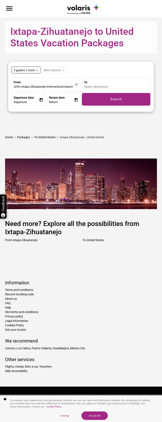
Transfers (45, 366)
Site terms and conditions (21, 312)
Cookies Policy (14, 325)
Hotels (19, 366)
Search (116, 99)
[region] (81, 408)
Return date (57, 97)
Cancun (10, 348)
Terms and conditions (19, 290)
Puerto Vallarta (41, 348)
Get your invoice (15, 329)
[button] (26, 102)
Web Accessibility (16, 371)
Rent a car (31, 366)
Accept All (94, 415)
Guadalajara (61, 348)
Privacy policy (14, 316)
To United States (93, 240)
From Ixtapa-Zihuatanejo (21, 240)
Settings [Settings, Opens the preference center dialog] (64, 415)
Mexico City (77, 348)
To (85, 82)
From (17, 82)
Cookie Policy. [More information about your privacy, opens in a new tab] (54, 406)
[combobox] (117, 87)
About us (11, 298)
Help (8, 307)
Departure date (24, 97)
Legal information (16, 321)
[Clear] (76, 84)
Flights (9, 366)
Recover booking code (19, 294)
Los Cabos (23, 348)
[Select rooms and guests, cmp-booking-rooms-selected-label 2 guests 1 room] (26, 70)
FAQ (8, 303)
